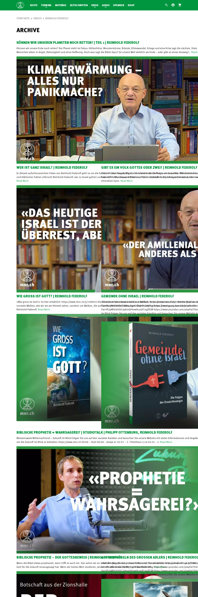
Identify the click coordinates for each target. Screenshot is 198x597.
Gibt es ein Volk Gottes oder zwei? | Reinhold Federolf (149, 167)
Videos (37, 18)
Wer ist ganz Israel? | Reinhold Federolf (52, 167)
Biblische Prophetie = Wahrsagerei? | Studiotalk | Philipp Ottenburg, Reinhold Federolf (94, 432)
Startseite (23, 18)
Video (95, 5)
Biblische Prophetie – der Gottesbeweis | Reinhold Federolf (69, 557)
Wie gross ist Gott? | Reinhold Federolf (51, 296)
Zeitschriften (79, 5)
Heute (34, 5)
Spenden (118, 5)
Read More (22, 180)
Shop (131, 5)
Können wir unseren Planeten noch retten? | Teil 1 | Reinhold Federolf (77, 42)
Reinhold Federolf (57, 18)
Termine (46, 5)
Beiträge (60, 5)
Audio (106, 5)
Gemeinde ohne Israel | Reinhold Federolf (137, 296)
